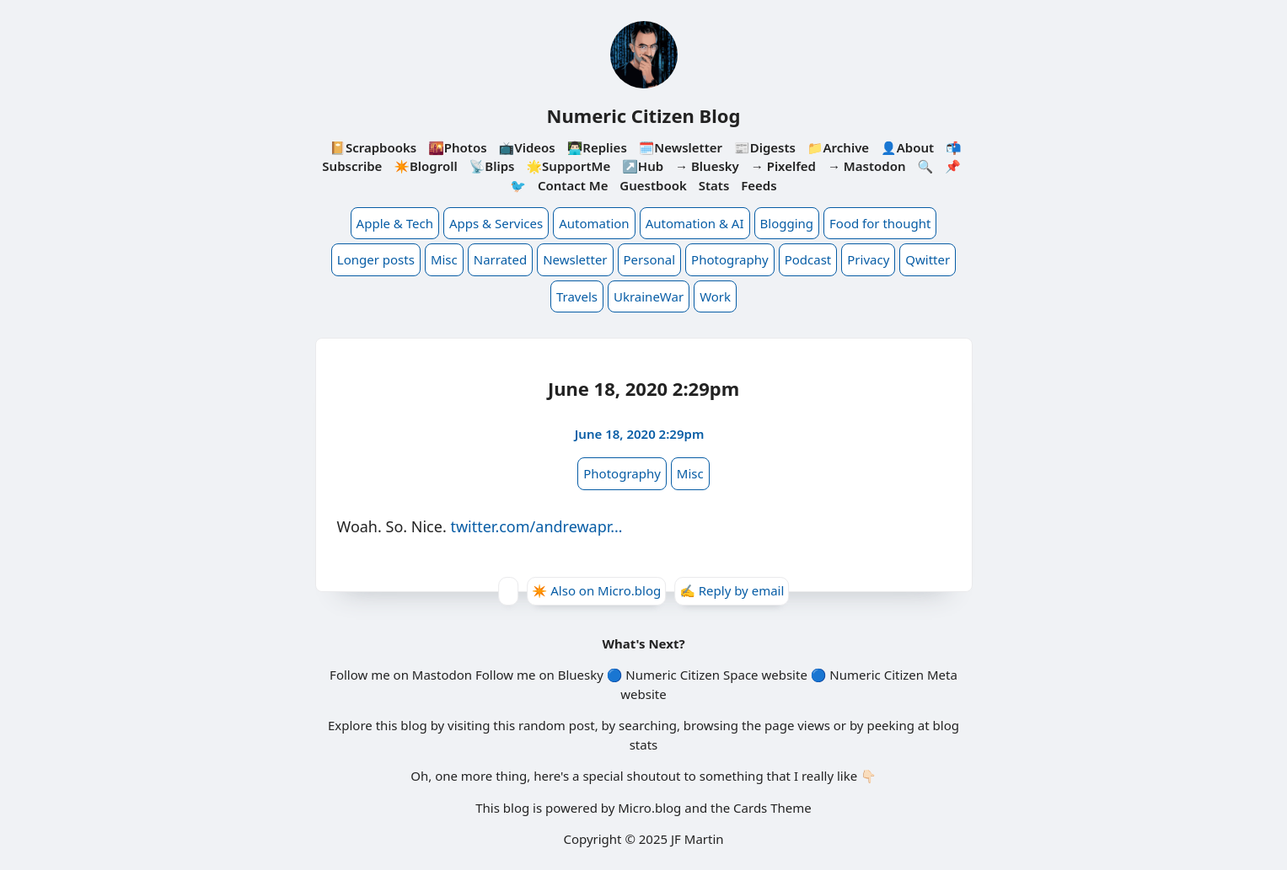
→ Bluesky (707, 165)
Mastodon (442, 674)
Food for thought (879, 223)
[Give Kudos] (508, 591)
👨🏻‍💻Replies (597, 147)
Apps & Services (496, 223)
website (784, 674)
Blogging (787, 223)
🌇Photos (457, 147)
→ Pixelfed (783, 165)
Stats (714, 185)
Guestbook (652, 185)
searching (648, 725)
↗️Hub (642, 165)
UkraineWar (649, 296)
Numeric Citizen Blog (644, 115)
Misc (444, 259)
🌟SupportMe (568, 165)
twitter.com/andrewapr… (536, 526)
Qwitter (927, 259)
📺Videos (527, 147)
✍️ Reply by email (731, 590)
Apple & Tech (395, 223)
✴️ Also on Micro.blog (597, 590)
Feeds (758, 185)
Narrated (500, 259)
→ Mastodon (867, 165)
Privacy (868, 259)
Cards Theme (772, 807)
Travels (577, 296)
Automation (594, 223)
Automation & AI (695, 223)
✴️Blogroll (425, 165)
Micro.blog (649, 807)
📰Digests (765, 147)
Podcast (808, 259)
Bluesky (580, 674)
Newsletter (575, 259)
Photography (730, 259)
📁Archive (838, 147)
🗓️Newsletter (680, 147)
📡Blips (492, 165)
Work (715, 296)
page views (797, 725)
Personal (650, 259)
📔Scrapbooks (373, 147)
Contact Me (573, 185)
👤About (907, 147)
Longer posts (376, 259)
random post (556, 725)
